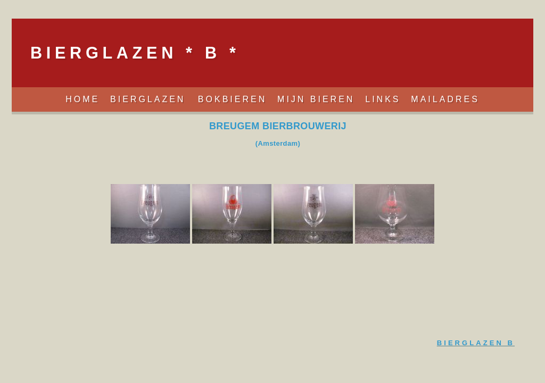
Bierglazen (150, 99)
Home (82, 99)
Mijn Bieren (315, 99)
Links (382, 99)
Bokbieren (232, 99)
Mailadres (445, 99)
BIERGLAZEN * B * (135, 53)
